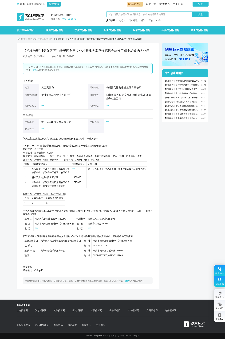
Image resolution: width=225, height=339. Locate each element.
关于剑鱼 (178, 4)
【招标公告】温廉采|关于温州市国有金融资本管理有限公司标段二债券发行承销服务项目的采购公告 (182, 118)
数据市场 (58, 325)
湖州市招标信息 (112, 30)
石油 (150, 20)
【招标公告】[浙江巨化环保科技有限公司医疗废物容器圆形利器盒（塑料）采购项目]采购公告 (182, 102)
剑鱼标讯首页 (23, 325)
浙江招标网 (45, 39)
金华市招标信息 (141, 30)
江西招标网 (96, 310)
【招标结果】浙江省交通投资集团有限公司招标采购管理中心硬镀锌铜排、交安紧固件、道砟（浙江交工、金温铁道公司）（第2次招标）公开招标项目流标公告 (182, 106)
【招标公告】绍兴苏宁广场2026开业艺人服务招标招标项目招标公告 (182, 89)
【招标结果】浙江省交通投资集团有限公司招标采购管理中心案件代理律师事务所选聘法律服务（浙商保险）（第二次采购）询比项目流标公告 (182, 110)
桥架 (143, 20)
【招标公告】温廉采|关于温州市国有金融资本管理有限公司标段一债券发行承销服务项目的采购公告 (182, 114)
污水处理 (133, 20)
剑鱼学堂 (72, 325)
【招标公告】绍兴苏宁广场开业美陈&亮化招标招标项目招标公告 (182, 85)
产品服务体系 (42, 325)
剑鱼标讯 (32, 39)
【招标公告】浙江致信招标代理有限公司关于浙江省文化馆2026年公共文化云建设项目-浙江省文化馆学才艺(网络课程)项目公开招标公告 (182, 93)
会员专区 (135, 4)
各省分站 (54, 4)
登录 (200, 4)
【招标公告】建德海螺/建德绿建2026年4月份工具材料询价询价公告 (182, 81)
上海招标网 (22, 310)
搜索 (200, 14)
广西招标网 (152, 310)
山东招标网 (115, 310)
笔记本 (122, 20)
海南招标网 (170, 310)
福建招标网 (77, 310)
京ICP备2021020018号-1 (128, 336)
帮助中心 (164, 4)
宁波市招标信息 (83, 30)
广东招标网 (133, 310)
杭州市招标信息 (54, 30)
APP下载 (151, 4)
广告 (158, 20)
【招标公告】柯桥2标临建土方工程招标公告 (182, 97)
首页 (22, 4)
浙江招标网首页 (26, 30)
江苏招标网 (40, 310)
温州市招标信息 (199, 30)
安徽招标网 (59, 310)
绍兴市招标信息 (170, 30)
